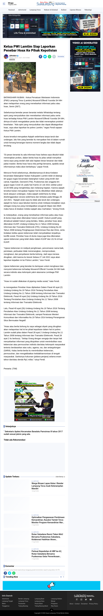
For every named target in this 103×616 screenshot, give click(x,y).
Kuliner (63, 10)
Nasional (11, 10)
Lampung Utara (35, 10)
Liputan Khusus (75, 10)
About (71, 604)
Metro (4, 603)
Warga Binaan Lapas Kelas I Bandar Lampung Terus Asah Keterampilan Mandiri (47, 486)
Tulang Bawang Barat (41, 606)
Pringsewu (54, 603)
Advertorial (22, 10)
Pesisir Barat (39, 603)
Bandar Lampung (23, 599)
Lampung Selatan (56, 599)
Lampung (36, 481)
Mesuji (53, 601)
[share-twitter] (45, 56)
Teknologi (88, 10)
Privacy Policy (93, 604)
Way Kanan (54, 606)
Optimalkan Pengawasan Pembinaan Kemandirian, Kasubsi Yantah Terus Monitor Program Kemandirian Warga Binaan (48, 520)
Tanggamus (5, 606)
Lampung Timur (23, 601)
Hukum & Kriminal (51, 10)
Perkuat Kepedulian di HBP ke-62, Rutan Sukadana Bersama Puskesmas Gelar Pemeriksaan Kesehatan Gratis (47, 554)
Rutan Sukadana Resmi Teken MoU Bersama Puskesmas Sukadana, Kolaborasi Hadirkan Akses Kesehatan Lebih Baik (47, 537)
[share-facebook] (40, 56)
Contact (77, 604)
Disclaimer (84, 604)
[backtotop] (51, 611)
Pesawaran (21, 603)
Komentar (61, 56)
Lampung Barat (39, 599)
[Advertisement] (34, 458)
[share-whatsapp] (49, 56)
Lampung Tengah (7, 601)
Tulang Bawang (23, 606)
